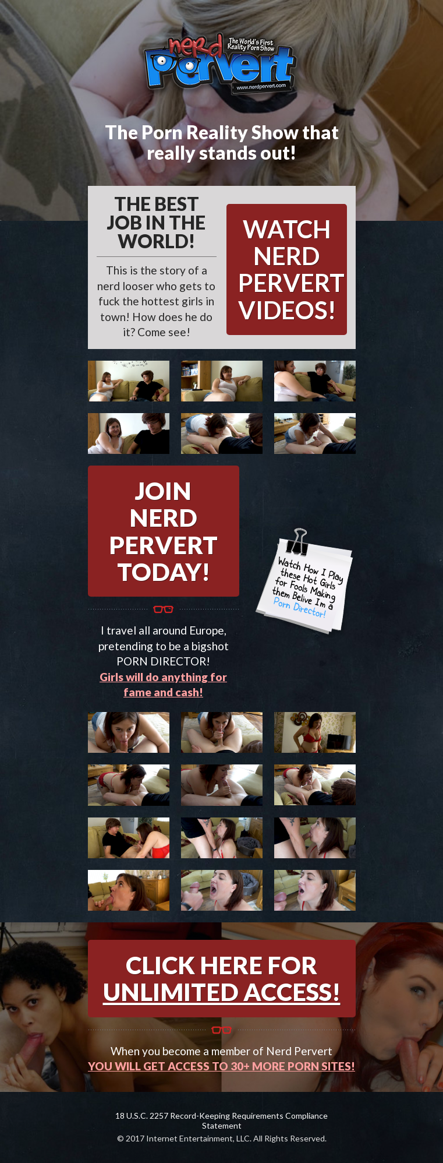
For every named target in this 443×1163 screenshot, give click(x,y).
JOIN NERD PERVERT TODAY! (163, 531)
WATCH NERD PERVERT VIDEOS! (291, 269)
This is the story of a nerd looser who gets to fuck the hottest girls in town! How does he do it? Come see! (157, 267)
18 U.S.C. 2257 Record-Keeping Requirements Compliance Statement (221, 1120)
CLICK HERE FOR (222, 978)
